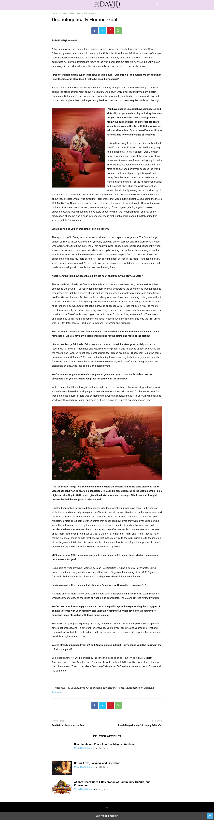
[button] (57, 5)
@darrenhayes (59, 692)
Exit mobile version (107, 815)
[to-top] (210, 814)
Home (54, 13)
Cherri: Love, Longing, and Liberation (97, 763)
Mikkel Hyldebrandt (84, 748)
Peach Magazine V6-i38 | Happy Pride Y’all (140, 725)
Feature (63, 13)
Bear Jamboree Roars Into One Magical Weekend (105, 744)
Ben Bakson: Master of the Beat (68, 725)
